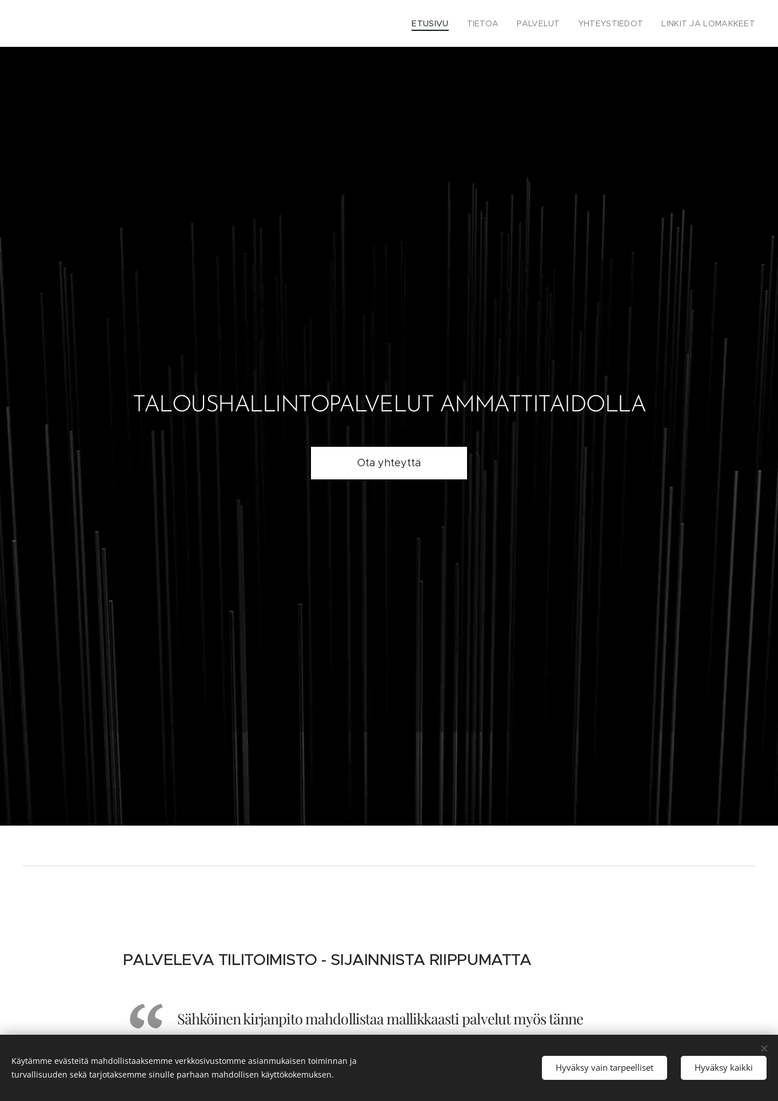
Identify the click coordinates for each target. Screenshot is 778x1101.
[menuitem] (452, 23)
